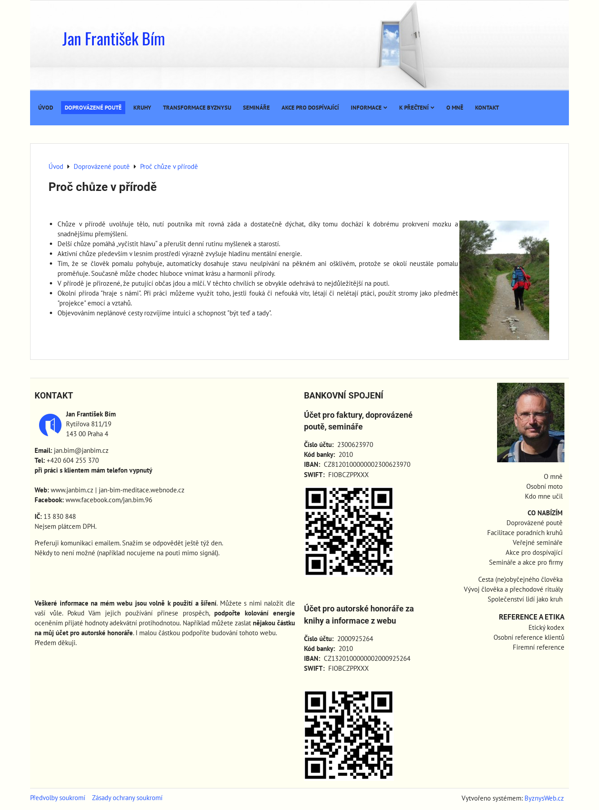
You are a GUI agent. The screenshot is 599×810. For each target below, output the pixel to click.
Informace (369, 107)
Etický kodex (546, 627)
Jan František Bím (113, 38)
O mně (454, 107)
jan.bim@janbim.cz (81, 450)
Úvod (45, 107)
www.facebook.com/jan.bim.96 (109, 500)
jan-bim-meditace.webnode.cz (142, 490)
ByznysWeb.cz (544, 798)
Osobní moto (544, 486)
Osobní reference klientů (528, 637)
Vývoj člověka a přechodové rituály (513, 589)
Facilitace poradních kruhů (525, 532)
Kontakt (487, 107)
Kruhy (142, 107)
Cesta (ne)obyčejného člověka (520, 579)
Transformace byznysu (197, 107)
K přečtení (417, 107)
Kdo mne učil (544, 496)
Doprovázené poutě (93, 107)
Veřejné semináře (538, 542)
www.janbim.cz (72, 490)
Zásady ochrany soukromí (127, 797)
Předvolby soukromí (57, 797)
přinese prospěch (183, 613)
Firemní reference (538, 647)
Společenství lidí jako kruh (525, 599)
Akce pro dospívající (310, 107)
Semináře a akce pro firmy (526, 562)
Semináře (256, 107)
